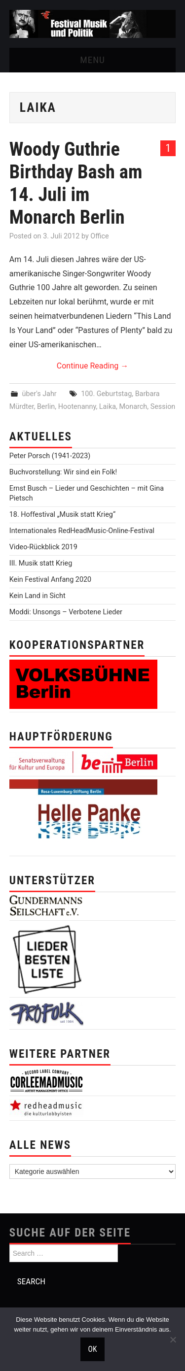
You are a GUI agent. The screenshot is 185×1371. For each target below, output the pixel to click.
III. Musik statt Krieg (40, 563)
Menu (92, 60)
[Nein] (173, 1339)
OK (92, 1349)
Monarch (133, 406)
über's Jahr (39, 394)
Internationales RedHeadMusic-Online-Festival (81, 531)
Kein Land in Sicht (37, 596)
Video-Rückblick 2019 (43, 547)
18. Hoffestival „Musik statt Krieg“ (62, 514)
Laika (107, 406)
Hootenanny (77, 406)
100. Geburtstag (106, 394)
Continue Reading (92, 365)
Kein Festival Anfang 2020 (50, 579)
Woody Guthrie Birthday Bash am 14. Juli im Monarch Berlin (76, 183)
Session (163, 406)
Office (99, 236)
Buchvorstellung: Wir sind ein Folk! (63, 472)
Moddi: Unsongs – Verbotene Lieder (65, 612)
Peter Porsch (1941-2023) (50, 456)
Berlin (46, 406)
